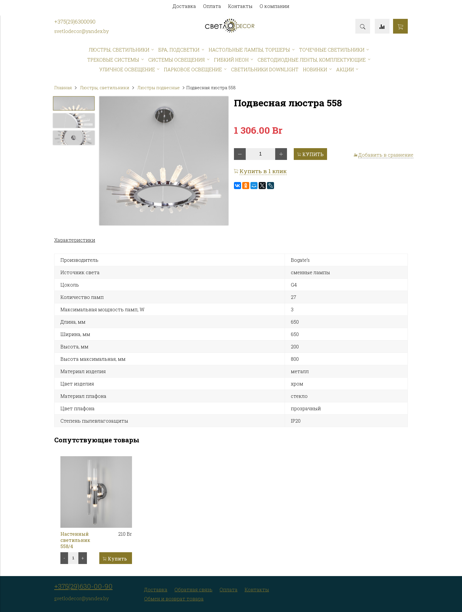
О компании (274, 6)
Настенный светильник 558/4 (75, 540)
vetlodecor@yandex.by (83, 31)
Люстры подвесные (158, 87)
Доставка (184, 6)
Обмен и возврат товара (174, 599)
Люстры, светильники (104, 87)
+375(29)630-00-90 (83, 586)
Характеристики (74, 240)
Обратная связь (193, 589)
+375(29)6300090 (74, 21)
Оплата (212, 6)
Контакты (240, 6)
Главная (63, 87)
